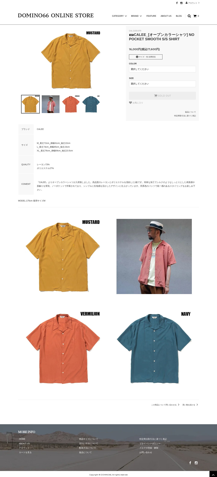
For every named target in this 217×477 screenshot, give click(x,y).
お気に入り (136, 101)
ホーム (21, 22)
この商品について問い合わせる (165, 403)
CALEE (31, 22)
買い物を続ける (190, 403)
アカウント (192, 3)
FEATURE (151, 10)
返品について (190, 110)
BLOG (179, 10)
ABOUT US (166, 10)
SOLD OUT (162, 94)
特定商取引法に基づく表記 (185, 114)
